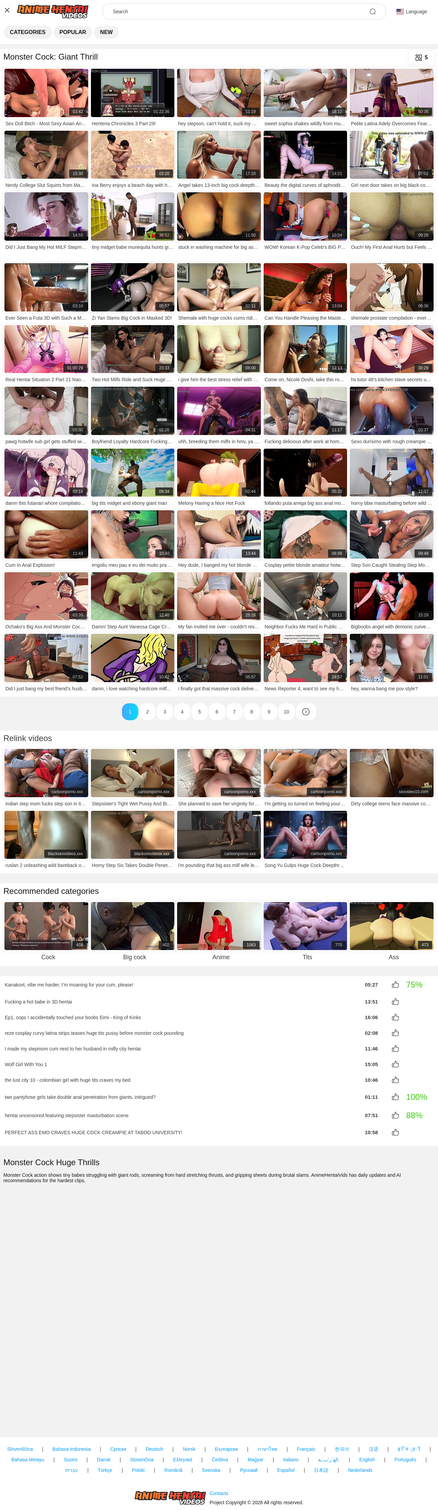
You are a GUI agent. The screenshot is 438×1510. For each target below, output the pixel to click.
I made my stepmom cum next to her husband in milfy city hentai (73, 1046)
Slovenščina (20, 1410)
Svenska (211, 1431)
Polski (138, 1431)
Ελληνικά (182, 1421)
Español (286, 1431)
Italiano (290, 1421)
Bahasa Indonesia (71, 1410)
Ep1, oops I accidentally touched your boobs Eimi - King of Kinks (73, 1016)
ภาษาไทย (267, 1410)
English (367, 1421)
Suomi (70, 1421)
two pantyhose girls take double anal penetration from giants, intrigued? (80, 1093)
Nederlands (360, 1431)
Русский (248, 1431)
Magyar (256, 1421)
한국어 (342, 1410)
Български (226, 1410)
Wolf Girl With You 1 (26, 1061)
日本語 (321, 1431)
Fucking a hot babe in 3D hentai (38, 1001)
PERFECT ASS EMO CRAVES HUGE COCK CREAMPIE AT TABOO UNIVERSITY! (93, 1128)
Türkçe (105, 1431)
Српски (118, 1410)
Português (405, 1421)
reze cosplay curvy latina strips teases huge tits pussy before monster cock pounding (94, 1031)
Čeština (220, 1421)
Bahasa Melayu (27, 1421)
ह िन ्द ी (409, 1410)
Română (174, 1431)
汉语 (373, 1410)
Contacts (218, 1474)
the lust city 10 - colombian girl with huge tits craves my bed (67, 1076)
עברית (71, 1431)
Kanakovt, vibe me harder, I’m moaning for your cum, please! (69, 984)
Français (306, 1410)
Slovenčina (142, 1421)
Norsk (189, 1410)
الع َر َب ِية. (329, 1421)
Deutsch (154, 1410)
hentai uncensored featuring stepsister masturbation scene (66, 1111)
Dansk (104, 1421)
